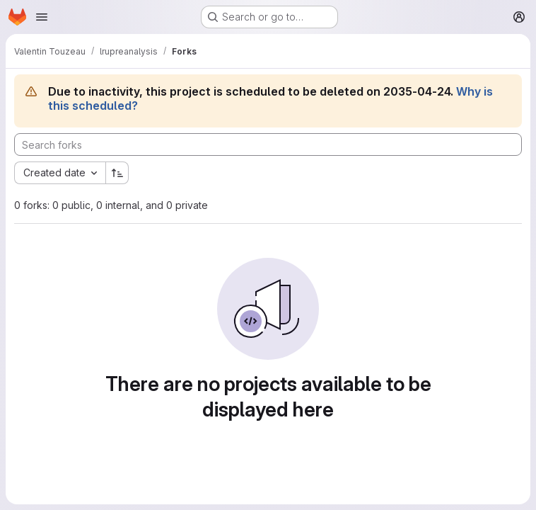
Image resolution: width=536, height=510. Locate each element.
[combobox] (59, 173)
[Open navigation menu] (41, 17)
